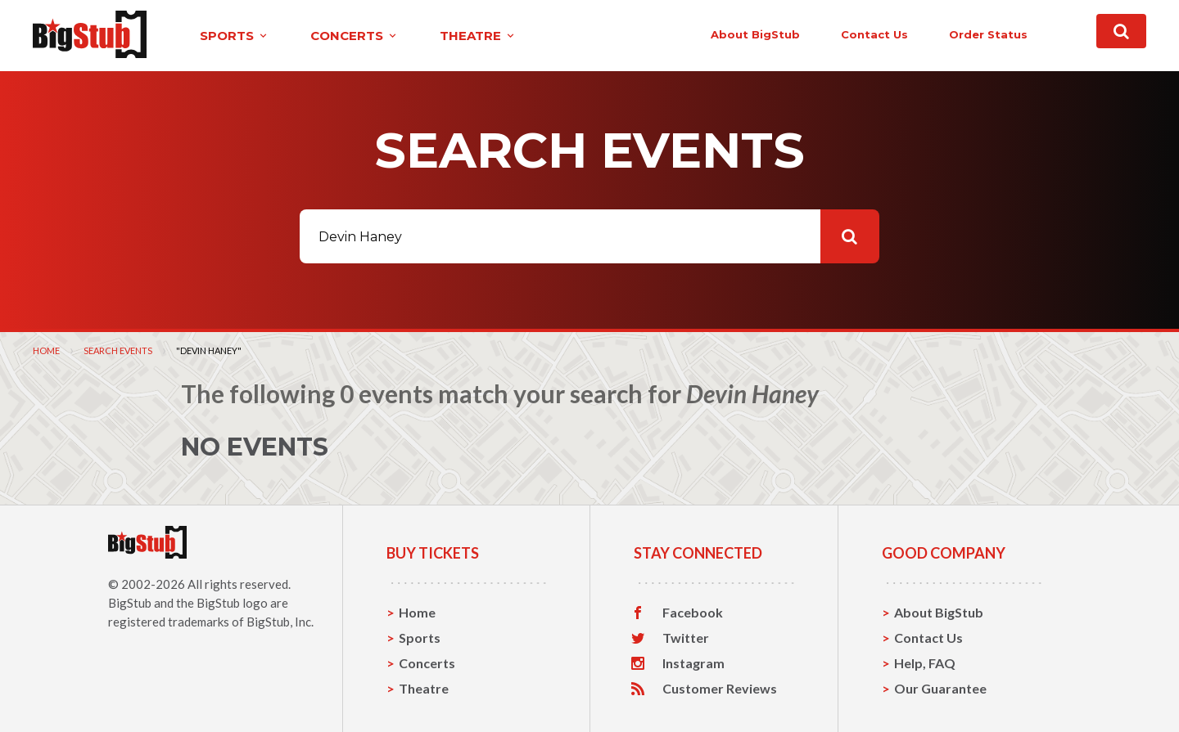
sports (234, 35)
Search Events (118, 350)
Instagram (693, 663)
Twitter (685, 637)
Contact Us (928, 637)
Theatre (424, 688)
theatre (478, 35)
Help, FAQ (924, 663)
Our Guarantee (940, 688)
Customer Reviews (719, 688)
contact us (874, 34)
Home (46, 350)
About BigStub (755, 34)
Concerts (427, 663)
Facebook (692, 612)
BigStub (129, 602)
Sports (419, 637)
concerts (354, 35)
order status (988, 34)
